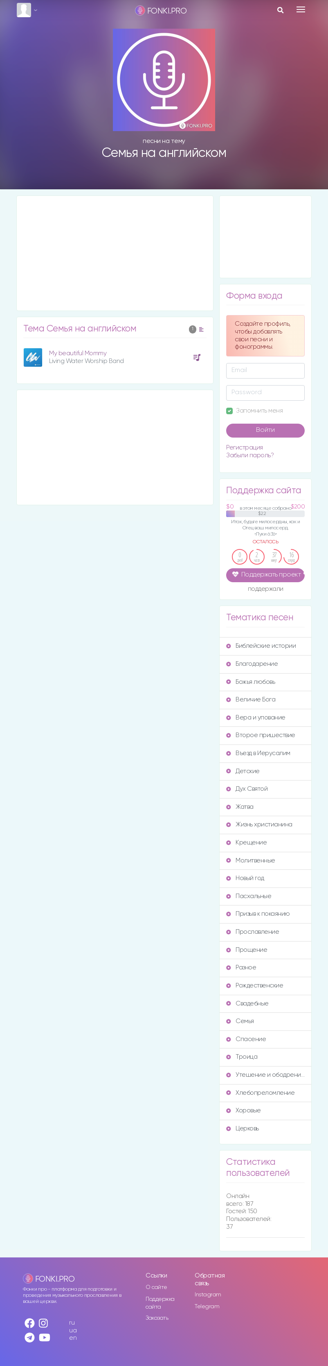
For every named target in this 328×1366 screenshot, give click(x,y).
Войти (265, 430)
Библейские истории (261, 646)
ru (71, 1323)
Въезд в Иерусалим (258, 753)
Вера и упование (255, 718)
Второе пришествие (260, 735)
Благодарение (252, 664)
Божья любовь (250, 682)
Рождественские (254, 986)
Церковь (242, 1128)
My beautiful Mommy (77, 353)
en (72, 1338)
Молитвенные (250, 861)
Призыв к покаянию (258, 914)
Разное (241, 967)
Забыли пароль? (250, 455)
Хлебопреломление (260, 1093)
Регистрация (244, 448)
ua (72, 1330)
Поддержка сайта (160, 1303)
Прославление (252, 932)
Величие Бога (250, 700)
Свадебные (247, 1004)
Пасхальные (248, 896)
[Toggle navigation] (300, 9)
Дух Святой (246, 789)
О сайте (156, 1287)
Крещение (246, 843)
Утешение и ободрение (265, 1075)
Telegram (207, 1306)
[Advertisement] (115, 253)
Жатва (240, 807)
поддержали (265, 589)
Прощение (246, 950)
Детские (243, 771)
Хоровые (243, 1110)
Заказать (157, 1318)
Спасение (246, 1039)
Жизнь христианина (259, 824)
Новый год (245, 878)
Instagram (208, 1295)
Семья (240, 1021)
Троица (241, 1057)
